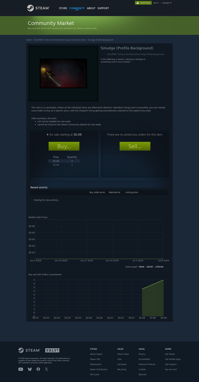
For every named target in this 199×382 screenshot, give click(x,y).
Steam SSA (95, 359)
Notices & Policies (147, 364)
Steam (29, 40)
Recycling (121, 369)
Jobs (119, 359)
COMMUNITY (77, 8)
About (91, 8)
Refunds (142, 374)
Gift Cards (94, 374)
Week (142, 266)
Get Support (171, 364)
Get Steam (170, 354)
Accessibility (144, 359)
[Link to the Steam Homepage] (40, 10)
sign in (155, 3)
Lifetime (159, 266)
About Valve (123, 354)
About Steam (96, 354)
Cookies (142, 369)
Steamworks (95, 364)
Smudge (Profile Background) (100, 40)
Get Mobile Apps (173, 359)
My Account (171, 369)
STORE (63, 8)
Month (150, 266)
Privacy (142, 354)
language (165, 3)
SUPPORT (103, 8)
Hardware (121, 364)
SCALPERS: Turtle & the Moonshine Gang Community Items (60, 40)
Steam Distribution (98, 369)
